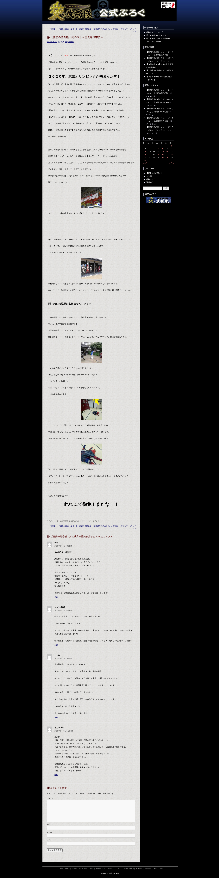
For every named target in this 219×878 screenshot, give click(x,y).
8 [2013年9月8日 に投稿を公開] (171, 149)
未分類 (149, 176)
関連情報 (139, 868)
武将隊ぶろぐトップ (154, 32)
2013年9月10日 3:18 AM (63, 731)
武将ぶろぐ (75, 521)
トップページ (64, 868)
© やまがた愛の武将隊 (110, 873)
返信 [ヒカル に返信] (56, 717)
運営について (158, 868)
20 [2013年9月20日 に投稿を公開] (163, 155)
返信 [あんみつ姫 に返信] (56, 775)
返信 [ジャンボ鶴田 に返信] (56, 645)
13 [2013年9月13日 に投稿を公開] (163, 152)
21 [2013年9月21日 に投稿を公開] (167, 155)
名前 (49, 824)
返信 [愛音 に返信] (56, 597)
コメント (50, 798)
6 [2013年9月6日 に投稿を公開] (162, 149)
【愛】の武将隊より (62, 521)
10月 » (171, 163)
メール (50, 832)
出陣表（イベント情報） (105, 868)
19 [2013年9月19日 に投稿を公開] (158, 155)
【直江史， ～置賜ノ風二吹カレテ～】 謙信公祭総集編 (69, 29)
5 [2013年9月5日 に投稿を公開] (158, 149)
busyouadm (69, 42)
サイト (49, 840)
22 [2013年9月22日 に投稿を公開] (171, 155)
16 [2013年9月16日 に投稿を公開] (145, 155)
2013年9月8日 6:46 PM (63, 546)
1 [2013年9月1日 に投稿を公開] (171, 146)
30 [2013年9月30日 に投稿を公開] (145, 160)
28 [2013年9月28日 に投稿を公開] (167, 158)
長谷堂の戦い (129, 868)
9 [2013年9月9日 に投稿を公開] (145, 152)
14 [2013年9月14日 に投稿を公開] (167, 152)
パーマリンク (94, 521)
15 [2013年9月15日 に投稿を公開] (171, 152)
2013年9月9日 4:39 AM (63, 659)
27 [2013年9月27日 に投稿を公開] (163, 158)
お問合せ (148, 868)
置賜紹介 (149, 182)
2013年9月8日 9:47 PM (63, 611)
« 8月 (145, 163)
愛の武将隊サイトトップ (156, 35)
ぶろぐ (118, 868)
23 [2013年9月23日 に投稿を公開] (145, 158)
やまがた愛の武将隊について (83, 868)
